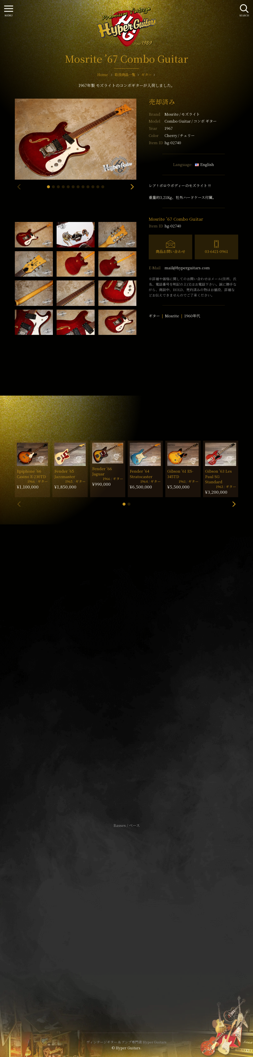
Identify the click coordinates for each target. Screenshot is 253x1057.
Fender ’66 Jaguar (102, 471)
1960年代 (192, 315)
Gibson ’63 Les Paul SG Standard (218, 476)
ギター (154, 315)
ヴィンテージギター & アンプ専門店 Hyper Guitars (126, 1041)
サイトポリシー (126, 908)
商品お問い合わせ (170, 251)
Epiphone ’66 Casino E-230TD (31, 473)
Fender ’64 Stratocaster (141, 473)
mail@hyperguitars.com (187, 267)
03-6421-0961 (216, 251)
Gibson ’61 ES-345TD (180, 473)
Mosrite (182, 114)
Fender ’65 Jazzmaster (64, 473)
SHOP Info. (126, 677)
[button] (48, 186)
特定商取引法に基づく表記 (126, 916)
